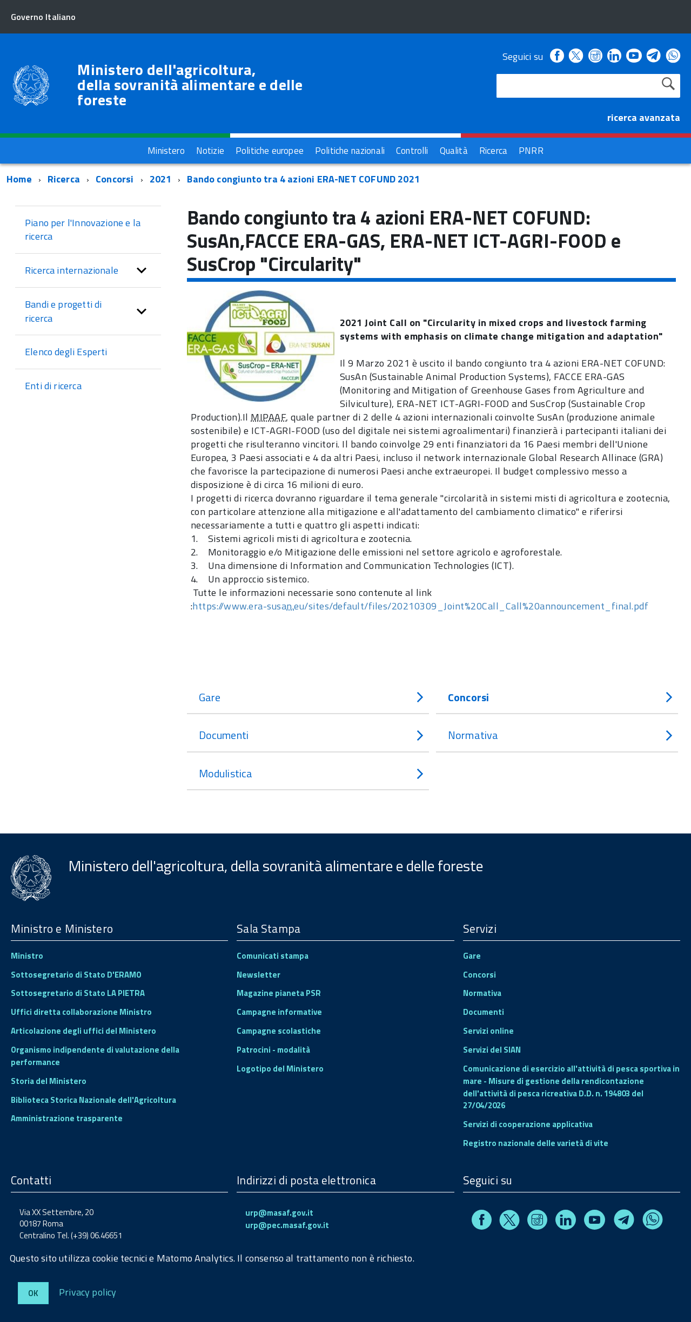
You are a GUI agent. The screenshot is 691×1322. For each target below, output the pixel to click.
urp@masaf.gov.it (279, 1212)
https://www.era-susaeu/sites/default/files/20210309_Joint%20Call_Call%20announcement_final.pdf (420, 606)
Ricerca (64, 179)
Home (19, 179)
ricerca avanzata (643, 117)
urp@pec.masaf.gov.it (287, 1225)
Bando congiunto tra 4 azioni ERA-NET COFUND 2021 (303, 179)
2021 (161, 179)
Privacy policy (88, 1291)
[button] (141, 270)
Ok (33, 1293)
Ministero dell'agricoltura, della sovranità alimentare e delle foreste (190, 84)
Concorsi (116, 179)
